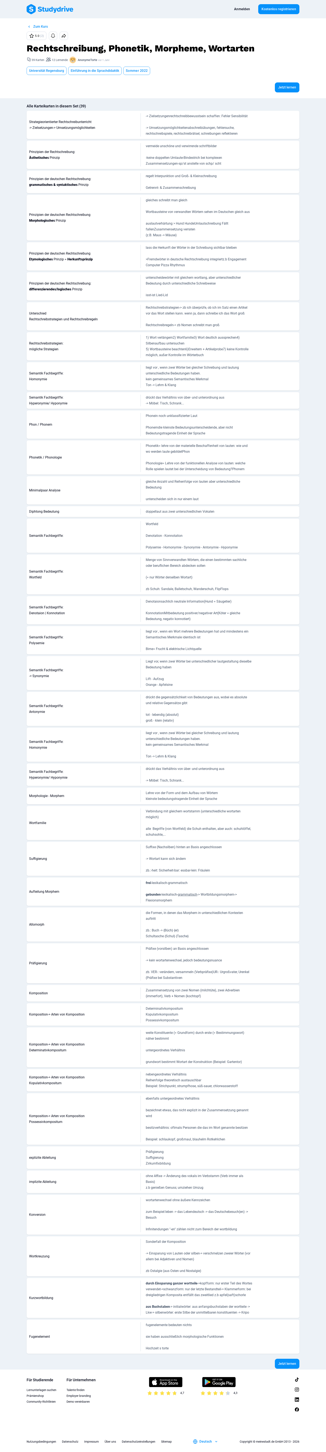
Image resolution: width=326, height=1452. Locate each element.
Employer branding (79, 1395)
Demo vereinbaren (78, 1401)
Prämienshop (35, 1395)
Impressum (91, 1441)
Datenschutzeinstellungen (138, 1441)
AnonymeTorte (87, 60)
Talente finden (76, 1390)
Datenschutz (70, 1441)
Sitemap (166, 1441)
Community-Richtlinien (41, 1401)
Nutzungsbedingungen (41, 1441)
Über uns (110, 1441)
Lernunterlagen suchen (41, 1390)
